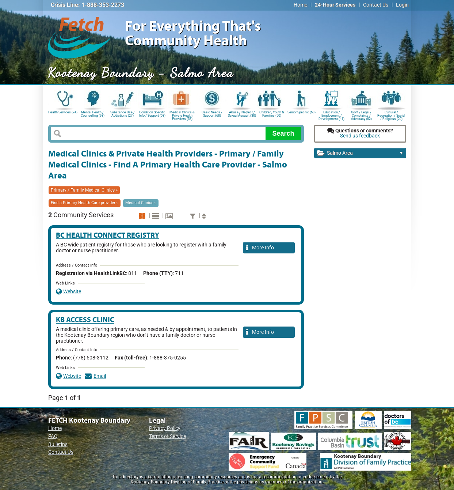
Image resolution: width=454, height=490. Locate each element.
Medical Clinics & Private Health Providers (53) (182, 115)
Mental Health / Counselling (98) (92, 113)
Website (68, 292)
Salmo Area (360, 153)
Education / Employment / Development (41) (331, 115)
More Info (260, 248)
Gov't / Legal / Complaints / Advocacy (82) (361, 115)
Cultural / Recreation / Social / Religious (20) (391, 115)
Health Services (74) (62, 112)
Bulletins (58, 444)
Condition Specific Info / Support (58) (152, 113)
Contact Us (375, 5)
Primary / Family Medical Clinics (84, 190)
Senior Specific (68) (301, 112)
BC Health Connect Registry (107, 235)
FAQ (53, 436)
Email (95, 376)
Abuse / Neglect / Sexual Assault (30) (242, 113)
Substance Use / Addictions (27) (122, 113)
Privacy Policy (164, 428)
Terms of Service (167, 436)
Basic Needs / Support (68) (212, 113)
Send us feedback (360, 136)
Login (402, 5)
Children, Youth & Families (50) (271, 113)
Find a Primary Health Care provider (84, 202)
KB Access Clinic (85, 319)
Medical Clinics (140, 202)
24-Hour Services (335, 5)
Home (300, 5)
